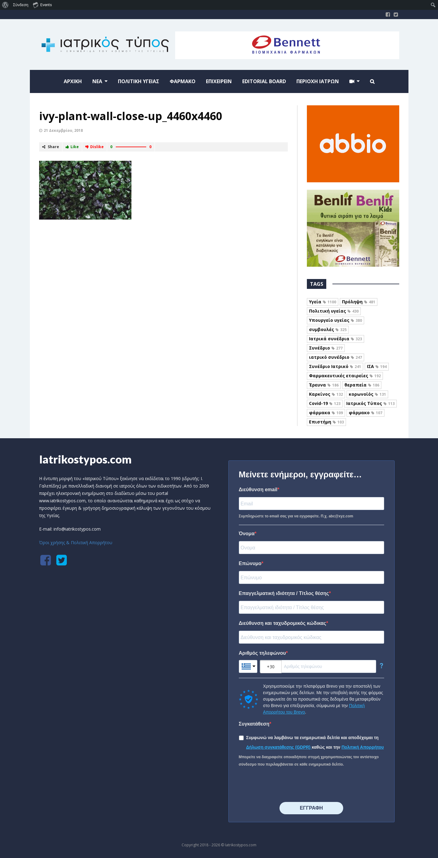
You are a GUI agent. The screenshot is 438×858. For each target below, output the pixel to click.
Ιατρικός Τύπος (370, 403)
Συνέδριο (326, 348)
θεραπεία (361, 385)
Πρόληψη (358, 302)
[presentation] (285, 785)
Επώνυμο (250, 563)
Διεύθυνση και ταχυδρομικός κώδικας (282, 623)
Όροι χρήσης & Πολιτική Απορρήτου (75, 542)
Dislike (94, 146)
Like (72, 146)
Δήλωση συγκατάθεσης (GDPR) (279, 747)
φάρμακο (365, 412)
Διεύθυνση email (258, 489)
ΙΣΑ (377, 366)
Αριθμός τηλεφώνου (262, 653)
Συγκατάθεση (254, 723)
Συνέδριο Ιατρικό (335, 366)
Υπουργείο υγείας (335, 320)
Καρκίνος (326, 394)
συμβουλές (328, 329)
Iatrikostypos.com (85, 459)
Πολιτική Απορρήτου (362, 747)
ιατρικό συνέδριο (335, 357)
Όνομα (247, 533)
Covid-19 (324, 403)
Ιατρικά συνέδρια (335, 339)
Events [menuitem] (42, 4)
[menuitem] (5, 5)
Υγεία (322, 302)
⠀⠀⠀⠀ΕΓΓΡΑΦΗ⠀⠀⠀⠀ (311, 808)
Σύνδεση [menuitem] (20, 4)
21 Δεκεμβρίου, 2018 (63, 130)
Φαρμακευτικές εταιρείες (345, 375)
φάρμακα (326, 412)
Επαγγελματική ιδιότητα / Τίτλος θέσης (284, 593)
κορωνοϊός (367, 394)
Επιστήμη (326, 422)
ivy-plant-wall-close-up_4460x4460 (130, 116)
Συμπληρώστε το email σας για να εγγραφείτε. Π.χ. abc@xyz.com (296, 516)
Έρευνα (324, 385)
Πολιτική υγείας (334, 311)
